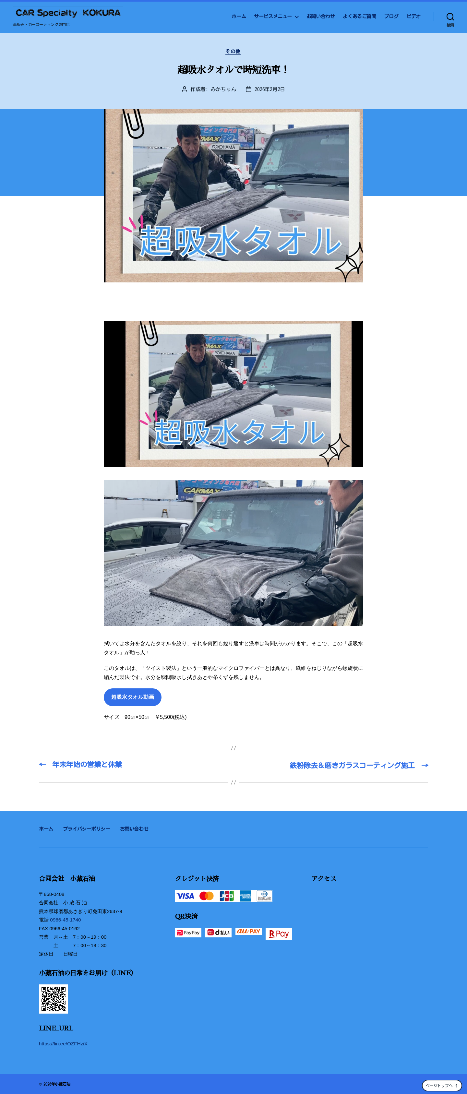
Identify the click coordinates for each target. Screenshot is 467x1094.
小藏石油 (62, 1084)
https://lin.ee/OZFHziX (63, 1043)
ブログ (391, 16)
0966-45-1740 (65, 919)
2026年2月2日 (270, 89)
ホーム (239, 16)
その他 (233, 51)
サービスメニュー (273, 16)
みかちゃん (223, 89)
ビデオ (413, 16)
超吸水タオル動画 (132, 697)
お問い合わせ (320, 16)
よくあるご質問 (359, 16)
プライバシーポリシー (86, 829)
